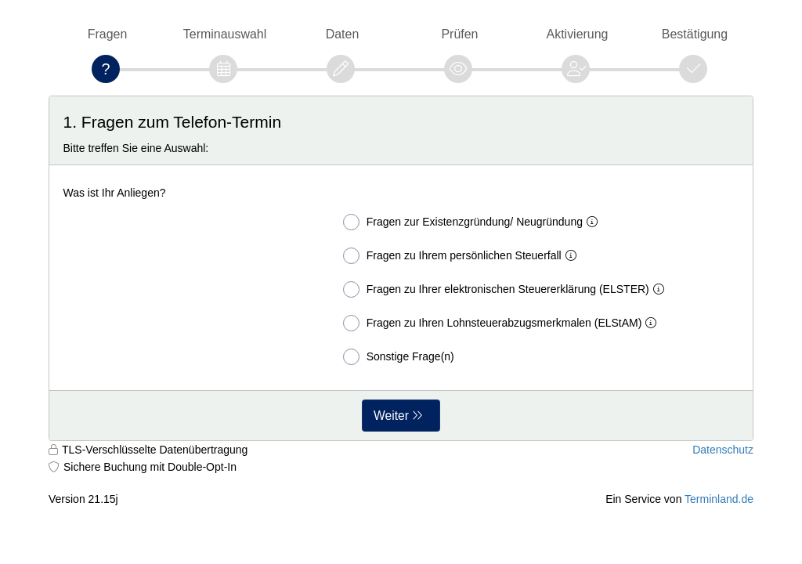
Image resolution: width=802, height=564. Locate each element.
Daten (342, 34)
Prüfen (459, 34)
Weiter (391, 415)
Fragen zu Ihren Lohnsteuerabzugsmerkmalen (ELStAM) (503, 323)
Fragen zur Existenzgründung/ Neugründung (473, 222)
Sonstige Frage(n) (398, 357)
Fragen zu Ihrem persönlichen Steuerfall (463, 256)
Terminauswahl (224, 34)
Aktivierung (578, 34)
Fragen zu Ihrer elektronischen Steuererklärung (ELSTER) (506, 289)
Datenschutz (722, 449)
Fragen (108, 34)
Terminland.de (719, 499)
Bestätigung (695, 34)
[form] (401, 268)
